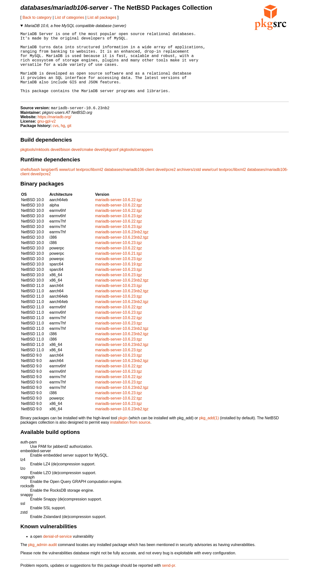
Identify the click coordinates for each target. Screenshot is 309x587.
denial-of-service (57, 552)
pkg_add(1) (209, 433)
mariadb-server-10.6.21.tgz (118, 269)
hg (63, 141)
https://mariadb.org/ (54, 132)
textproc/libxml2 (89, 185)
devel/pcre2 (166, 185)
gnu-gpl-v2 (46, 137)
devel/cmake (82, 165)
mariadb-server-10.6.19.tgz (118, 279)
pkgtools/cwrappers (136, 165)
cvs (56, 141)
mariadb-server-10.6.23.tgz (118, 231)
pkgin (123, 433)
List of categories (69, 17)
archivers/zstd (189, 185)
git (69, 141)
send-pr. (169, 581)
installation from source (130, 438)
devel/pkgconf (106, 165)
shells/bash (30, 185)
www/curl (67, 185)
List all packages (102, 17)
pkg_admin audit (42, 560)
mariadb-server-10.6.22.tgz (118, 215)
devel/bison (60, 165)
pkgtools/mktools (35, 165)
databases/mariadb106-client (129, 185)
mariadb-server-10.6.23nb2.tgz (122, 247)
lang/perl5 (49, 185)
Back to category (36, 17)
